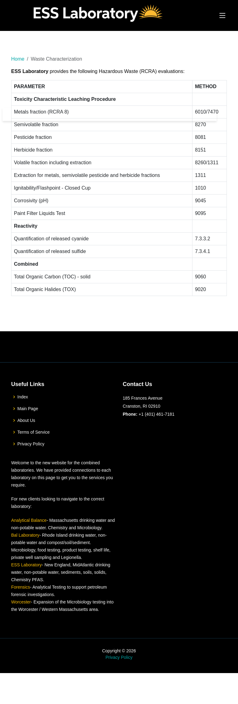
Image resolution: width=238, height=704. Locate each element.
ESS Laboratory (26, 583)
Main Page (27, 427)
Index (22, 416)
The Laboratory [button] (99, 114)
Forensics (20, 605)
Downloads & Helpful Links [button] (180, 114)
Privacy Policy (30, 463)
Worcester (21, 620)
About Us (26, 439)
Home (17, 59)
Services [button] (135, 114)
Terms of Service (33, 451)
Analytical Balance (28, 539)
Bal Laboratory (25, 554)
